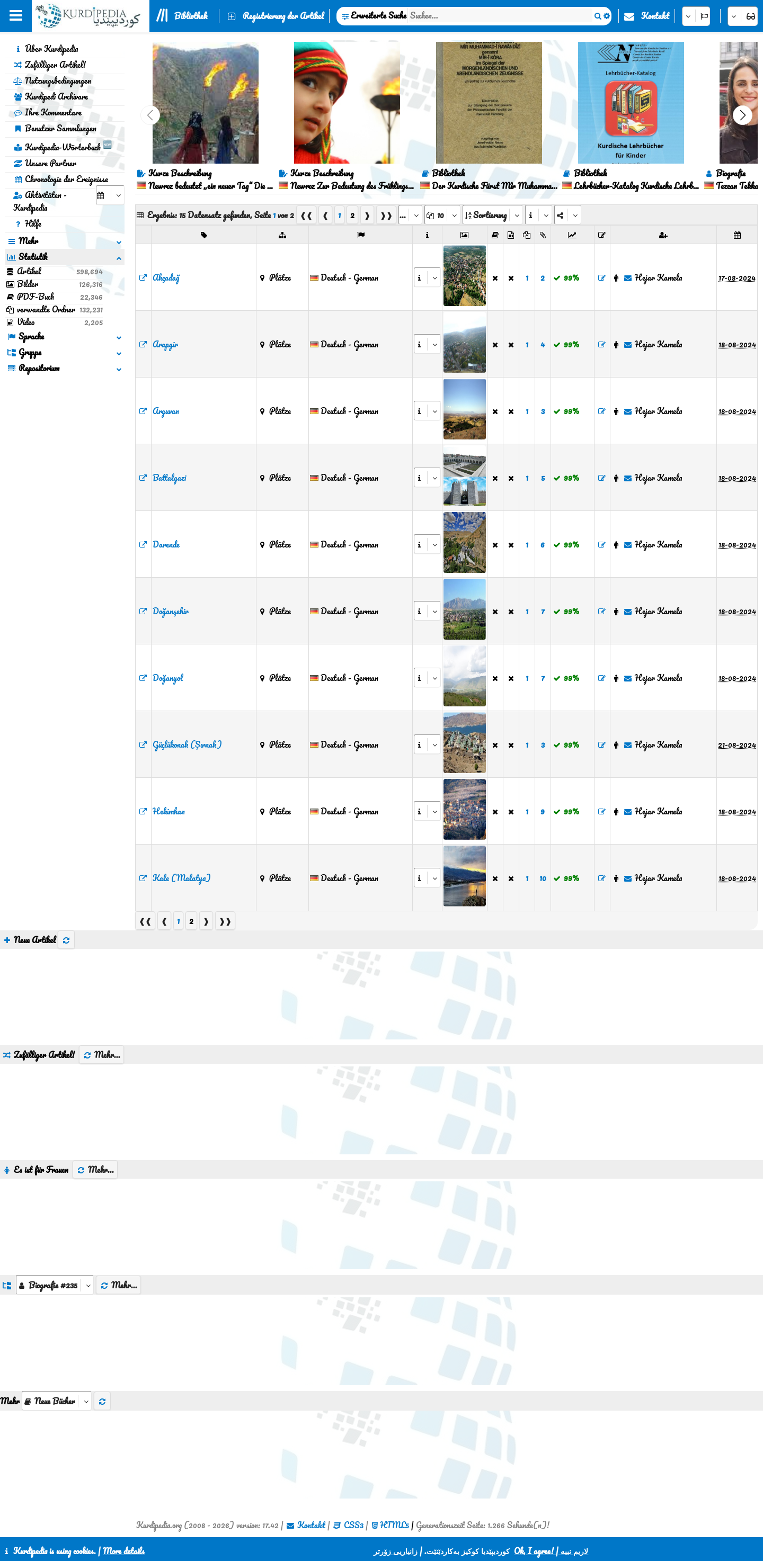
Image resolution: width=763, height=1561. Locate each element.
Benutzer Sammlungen (54, 128)
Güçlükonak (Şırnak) (187, 744)
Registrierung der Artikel (283, 16)
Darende (166, 544)
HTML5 (394, 1525)
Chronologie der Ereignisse (60, 179)
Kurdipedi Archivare (50, 96)
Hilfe (27, 223)
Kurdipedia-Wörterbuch (62, 146)
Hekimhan (169, 811)
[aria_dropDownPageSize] (442, 214)
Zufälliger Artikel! (49, 64)
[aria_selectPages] (410, 214)
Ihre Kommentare (47, 112)
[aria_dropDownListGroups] (54, 1285)
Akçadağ (166, 277)
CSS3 (353, 1525)
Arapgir (165, 344)
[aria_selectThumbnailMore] (56, 1401)
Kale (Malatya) (182, 878)
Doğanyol (168, 677)
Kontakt (655, 16)
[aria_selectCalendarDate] (110, 195)
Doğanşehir (171, 611)
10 (542, 878)
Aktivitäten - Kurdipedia (40, 201)
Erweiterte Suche (378, 15)
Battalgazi (169, 477)
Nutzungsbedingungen (52, 80)
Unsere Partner (44, 163)
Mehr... (101, 1054)
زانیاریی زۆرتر (396, 1551)
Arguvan (166, 411)
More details (124, 1551)
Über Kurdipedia (45, 48)
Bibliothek (190, 16)
